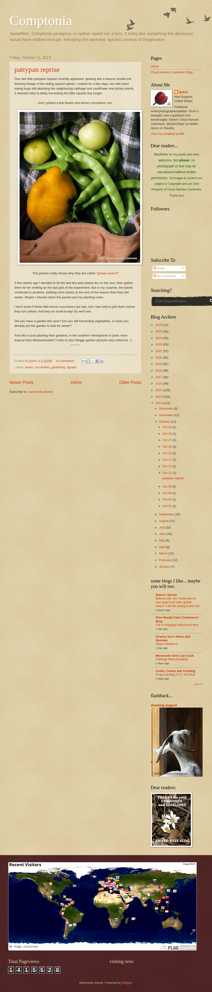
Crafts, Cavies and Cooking (175, 671)
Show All (198, 684)
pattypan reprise (37, 69)
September (167, 514)
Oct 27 (168, 440)
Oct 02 (168, 506)
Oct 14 (168, 466)
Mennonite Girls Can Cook (175, 655)
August (164, 521)
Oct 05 (168, 499)
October (165, 421)
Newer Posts (21, 382)
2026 (159, 325)
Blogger (127, 982)
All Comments (164, 276)
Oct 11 (168, 473)
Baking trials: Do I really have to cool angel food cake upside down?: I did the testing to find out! (178, 602)
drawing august (164, 705)
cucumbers (42, 367)
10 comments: (66, 361)
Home (76, 382)
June (163, 534)
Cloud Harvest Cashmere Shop (172, 72)
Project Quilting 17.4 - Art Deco (175, 674)
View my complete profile (167, 133)
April (162, 547)
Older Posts (130, 382)
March (163, 553)
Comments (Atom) (40, 392)
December (166, 408)
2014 (159, 396)
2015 (159, 390)
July (162, 527)
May (162, 540)
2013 (159, 403)
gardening (58, 367)
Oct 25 (168, 446)
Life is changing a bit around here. (177, 625)
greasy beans (106, 273)
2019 (159, 364)
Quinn (183, 92)
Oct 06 (168, 493)
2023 (159, 344)
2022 (159, 351)
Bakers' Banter (166, 595)
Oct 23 (168, 453)
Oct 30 (168, 427)
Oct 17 (168, 459)
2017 (159, 377)
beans (29, 367)
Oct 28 (168, 433)
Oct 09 (168, 486)
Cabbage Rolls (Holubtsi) (172, 659)
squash (72, 367)
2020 (159, 357)
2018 (159, 370)
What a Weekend (167, 644)
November (166, 415)
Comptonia (40, 20)
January (165, 566)
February (165, 560)
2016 (159, 383)
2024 (159, 338)
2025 (159, 331)
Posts (159, 268)
